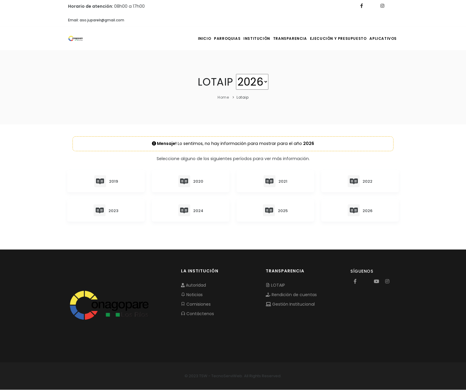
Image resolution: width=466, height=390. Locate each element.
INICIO (172, 38)
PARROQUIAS (201, 38)
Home (223, 97)
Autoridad (193, 285)
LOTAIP (275, 285)
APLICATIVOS (380, 38)
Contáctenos (197, 314)
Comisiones (196, 304)
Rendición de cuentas (291, 295)
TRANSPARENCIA (276, 38)
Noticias (192, 295)
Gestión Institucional (290, 304)
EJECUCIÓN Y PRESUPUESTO (330, 38)
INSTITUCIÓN (236, 38)
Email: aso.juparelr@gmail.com (96, 20)
